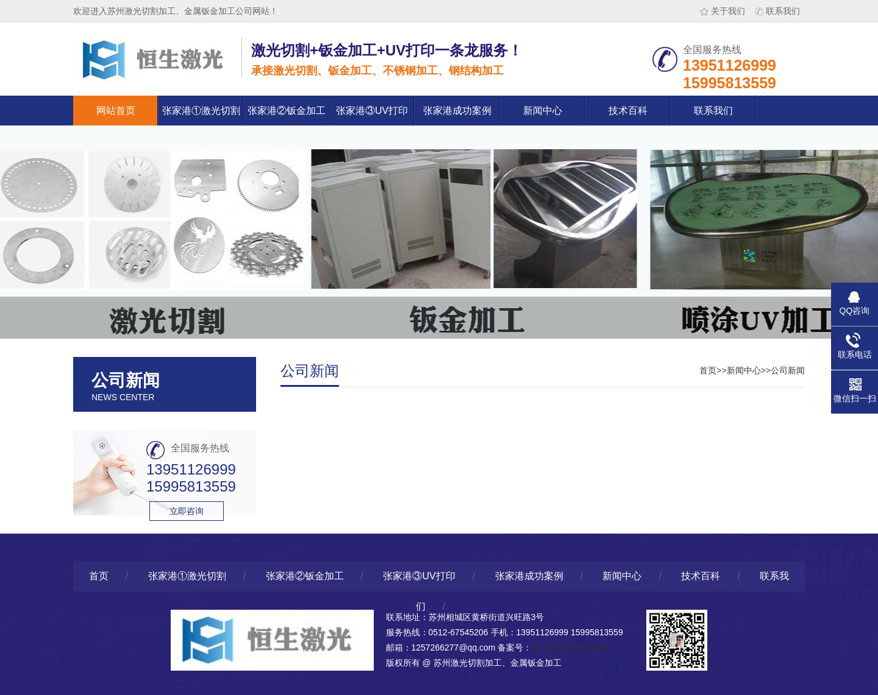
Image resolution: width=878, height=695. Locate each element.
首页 (707, 370)
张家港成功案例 (457, 110)
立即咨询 (187, 511)
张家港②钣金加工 (287, 110)
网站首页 (115, 110)
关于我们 (722, 11)
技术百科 (628, 110)
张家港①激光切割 (201, 110)
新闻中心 (542, 110)
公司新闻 (788, 370)
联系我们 (777, 11)
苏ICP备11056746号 (571, 647)
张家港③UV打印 (372, 110)
